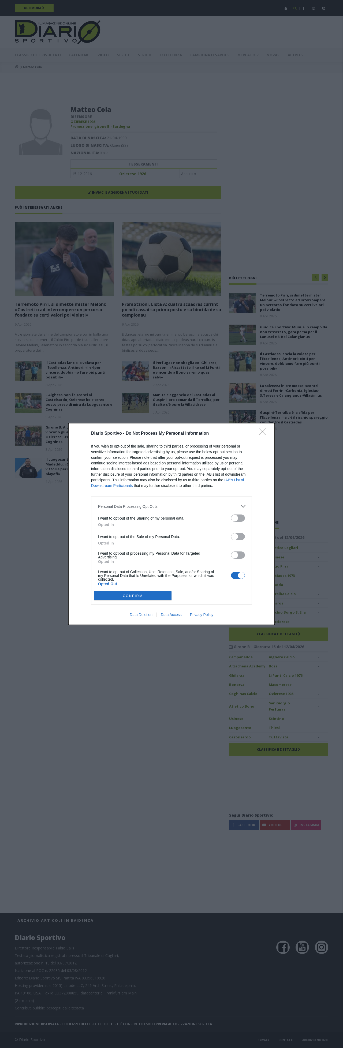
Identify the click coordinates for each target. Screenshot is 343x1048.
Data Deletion (141, 615)
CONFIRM (133, 596)
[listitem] (171, 506)
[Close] (264, 434)
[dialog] (171, 524)
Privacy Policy (201, 615)
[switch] (238, 518)
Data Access (171, 615)
